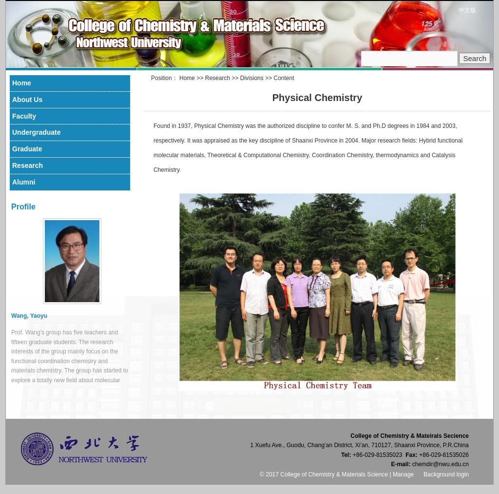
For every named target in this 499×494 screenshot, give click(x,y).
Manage (403, 474)
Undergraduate (36, 132)
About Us (27, 99)
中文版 (467, 10)
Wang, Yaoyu (29, 315)
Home (187, 78)
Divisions (252, 78)
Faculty (24, 116)
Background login (446, 474)
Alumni (23, 182)
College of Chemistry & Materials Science (199, 34)
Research (217, 78)
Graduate (27, 149)
